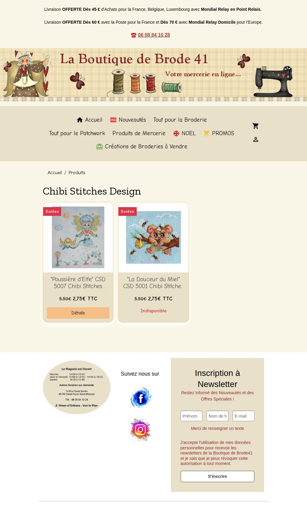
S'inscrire (217, 476)
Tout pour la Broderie (180, 120)
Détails (78, 313)
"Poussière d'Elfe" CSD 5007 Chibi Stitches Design (78, 283)
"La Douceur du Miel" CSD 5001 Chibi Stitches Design (153, 283)
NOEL (184, 133)
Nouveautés (128, 120)
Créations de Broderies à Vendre (141, 146)
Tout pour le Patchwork (77, 133)
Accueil (89, 120)
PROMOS (218, 133)
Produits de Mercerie (138, 133)
